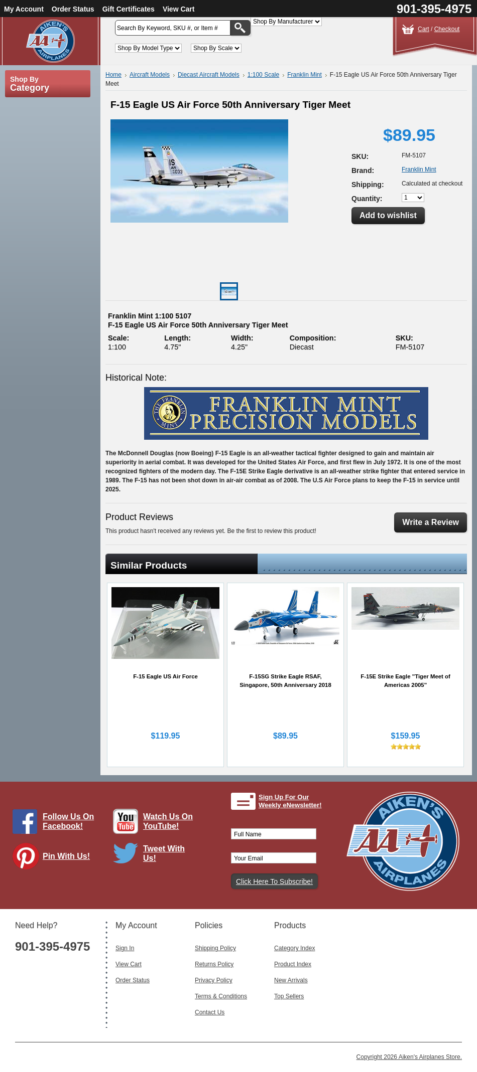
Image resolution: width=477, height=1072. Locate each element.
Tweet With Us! (164, 853)
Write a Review (430, 522)
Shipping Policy (215, 948)
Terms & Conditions (221, 996)
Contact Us (209, 1012)
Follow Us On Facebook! (68, 821)
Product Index (292, 964)
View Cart (179, 9)
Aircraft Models (150, 74)
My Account (24, 9)
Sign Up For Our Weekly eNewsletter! (290, 801)
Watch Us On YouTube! (168, 821)
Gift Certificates (128, 9)
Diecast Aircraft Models (209, 74)
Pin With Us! (66, 856)
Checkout (447, 29)
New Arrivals (291, 980)
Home (113, 74)
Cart (423, 29)
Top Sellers (289, 996)
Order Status (73, 9)
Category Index (294, 948)
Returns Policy (214, 964)
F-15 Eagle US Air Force (165, 676)
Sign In (124, 948)
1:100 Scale (263, 74)
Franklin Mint (304, 74)
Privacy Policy (213, 980)
